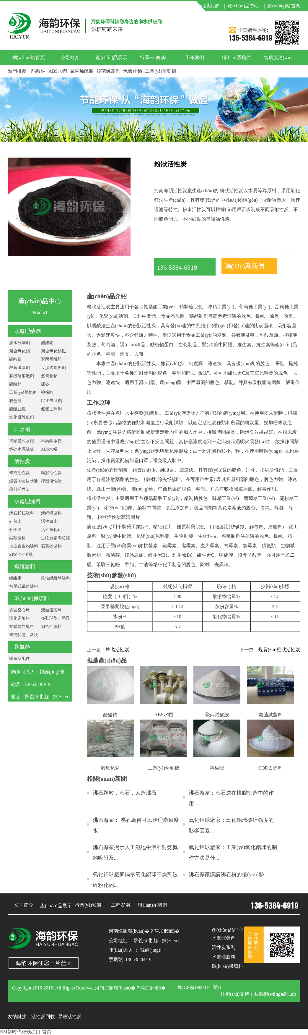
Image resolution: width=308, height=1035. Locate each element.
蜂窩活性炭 (19, 473)
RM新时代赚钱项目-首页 (25, 1031)
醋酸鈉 (38, 71)
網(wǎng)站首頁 (284, 5)
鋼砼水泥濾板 (21, 449)
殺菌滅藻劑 (108, 71)
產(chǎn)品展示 (111, 57)
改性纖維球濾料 (55, 578)
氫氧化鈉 (132, 71)
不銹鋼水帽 (51, 441)
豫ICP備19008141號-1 (199, 987)
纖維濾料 (24, 566)
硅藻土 (15, 521)
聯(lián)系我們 (236, 57)
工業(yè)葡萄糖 (160, 71)
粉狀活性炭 (51, 473)
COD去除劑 (51, 401)
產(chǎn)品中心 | (246, 5)
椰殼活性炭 (51, 481)
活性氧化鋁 (51, 529)
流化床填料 (19, 618)
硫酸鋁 (15, 359)
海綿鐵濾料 (51, 513)
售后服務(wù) (277, 57)
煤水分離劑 (19, 343)
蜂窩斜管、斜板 (23, 635)
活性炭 (22, 461)
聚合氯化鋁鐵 (53, 351)
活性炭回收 (43, 1016)
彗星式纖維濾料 (23, 586)
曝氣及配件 (19, 658)
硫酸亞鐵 (17, 409)
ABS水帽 (57, 71)
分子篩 (15, 529)
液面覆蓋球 (51, 610)
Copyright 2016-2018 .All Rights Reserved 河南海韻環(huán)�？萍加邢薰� (89, 987)
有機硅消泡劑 (21, 376)
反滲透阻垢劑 (53, 367)
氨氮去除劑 (51, 409)
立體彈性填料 (21, 626)
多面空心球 (19, 610)
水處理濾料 (27, 501)
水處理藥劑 (27, 331)
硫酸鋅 (15, 384)
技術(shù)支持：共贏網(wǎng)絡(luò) (258, 994)
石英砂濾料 (51, 546)
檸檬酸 (47, 392)
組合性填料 (51, 626)
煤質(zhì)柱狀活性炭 (279, 649)
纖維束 (15, 578)
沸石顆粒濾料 (21, 513)
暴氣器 (22, 647)
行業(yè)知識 (153, 57)
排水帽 (22, 429)
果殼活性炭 (19, 489)
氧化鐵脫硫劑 (21, 417)
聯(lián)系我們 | (207, 5)
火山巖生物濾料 (23, 546)
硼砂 (45, 384)
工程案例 (194, 57)
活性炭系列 (223, 947)
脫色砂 (15, 401)
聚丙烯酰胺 (82, 71)
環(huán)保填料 (31, 598)
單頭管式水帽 (21, 441)
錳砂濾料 (17, 538)
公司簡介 (70, 57)
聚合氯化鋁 (19, 351)
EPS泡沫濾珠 (21, 554)
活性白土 (49, 521)
